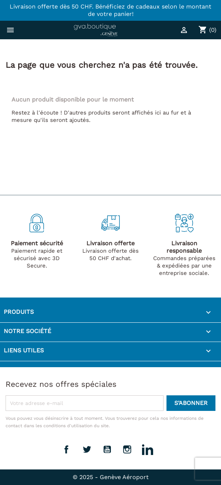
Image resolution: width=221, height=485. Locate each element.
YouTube (107, 449)
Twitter (87, 449)
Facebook (66, 449)
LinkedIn (148, 449)
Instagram (127, 449)
